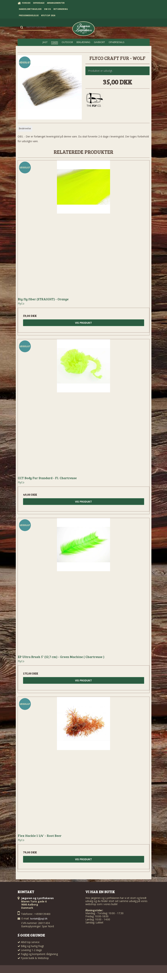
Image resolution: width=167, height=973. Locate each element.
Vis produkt (83, 322)
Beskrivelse (25, 128)
